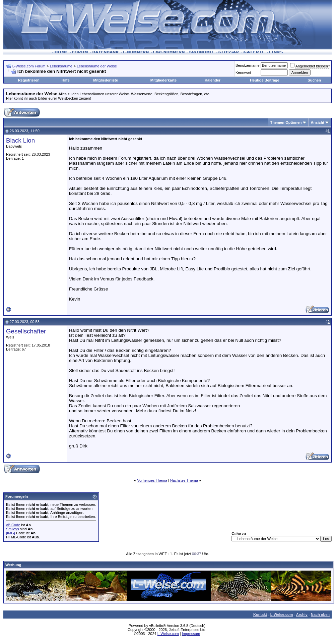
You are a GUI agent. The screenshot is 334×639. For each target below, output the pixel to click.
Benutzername (248, 65)
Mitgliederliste (105, 80)
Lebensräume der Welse (97, 66)
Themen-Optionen (286, 122)
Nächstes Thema (184, 480)
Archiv (302, 615)
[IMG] (10, 533)
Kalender (212, 80)
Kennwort (243, 72)
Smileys (12, 529)
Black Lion (20, 140)
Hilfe (66, 80)
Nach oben (320, 615)
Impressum (191, 634)
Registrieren (29, 80)
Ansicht (317, 122)
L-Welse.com (281, 615)
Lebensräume (61, 66)
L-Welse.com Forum (29, 66)
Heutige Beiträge (264, 80)
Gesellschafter (26, 331)
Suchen (314, 80)
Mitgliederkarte (163, 80)
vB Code (13, 525)
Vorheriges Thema (152, 480)
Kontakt (260, 615)
